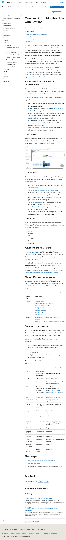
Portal (46, 7)
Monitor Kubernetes (39, 301)
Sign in (62, 2)
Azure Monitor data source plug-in (43, 263)
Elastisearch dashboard (40, 310)
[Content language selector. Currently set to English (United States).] (10, 529)
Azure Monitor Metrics (35, 185)
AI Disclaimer (5, 533)
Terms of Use (5, 536)
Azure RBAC (41, 123)
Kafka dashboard (38, 314)
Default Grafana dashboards (41, 305)
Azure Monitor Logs (34, 195)
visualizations (46, 115)
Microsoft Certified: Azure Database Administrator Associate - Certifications (41, 509)
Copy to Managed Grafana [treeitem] (13, 57)
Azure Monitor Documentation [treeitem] (11, 18)
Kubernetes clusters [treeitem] (11, 62)
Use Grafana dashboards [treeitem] (12, 55)
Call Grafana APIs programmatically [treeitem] (10, 66)
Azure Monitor (38, 13)
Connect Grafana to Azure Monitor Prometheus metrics (41, 272)
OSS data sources (55, 390)
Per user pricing (50, 382)
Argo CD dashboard (39, 309)
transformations (33, 118)
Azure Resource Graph (35, 207)
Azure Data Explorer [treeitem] (11, 60)
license (55, 416)
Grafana (27, 45)
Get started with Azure (57, 7)
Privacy (37, 533)
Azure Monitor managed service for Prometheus (42, 190)
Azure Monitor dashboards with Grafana (37, 34)
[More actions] (63, 12)
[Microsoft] (3, 2)
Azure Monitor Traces (34, 202)
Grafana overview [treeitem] (11, 52)
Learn (26, 13)
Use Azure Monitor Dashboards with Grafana (41, 461)
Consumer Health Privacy (49, 533)
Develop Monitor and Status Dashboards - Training (38, 498)
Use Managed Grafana (35, 463)
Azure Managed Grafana (32, 36)
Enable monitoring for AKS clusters (43, 303)
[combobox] (11, 15)
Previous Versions (15, 533)
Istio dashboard (38, 312)
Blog (23, 533)
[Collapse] (21, 11)
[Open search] (58, 2)
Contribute (31, 533)
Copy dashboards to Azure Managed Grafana (41, 127)
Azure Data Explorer (34, 211)
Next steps (29, 41)
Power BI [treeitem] (7, 69)
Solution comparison (31, 39)
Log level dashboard (39, 307)
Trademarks (14, 536)
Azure (31, 13)
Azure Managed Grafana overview (38, 281)
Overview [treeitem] (7, 42)
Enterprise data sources (52, 392)
